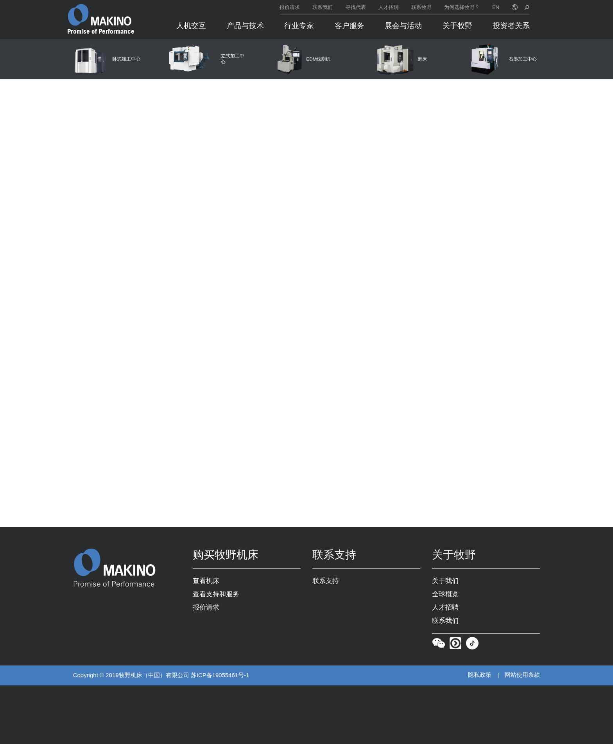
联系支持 (325, 581)
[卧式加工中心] (106, 59)
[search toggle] (527, 7)
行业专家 (299, 25)
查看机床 (206, 581)
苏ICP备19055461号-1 (220, 675)
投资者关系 (511, 25)
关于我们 (445, 581)
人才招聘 (388, 7)
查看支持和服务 (216, 594)
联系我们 (322, 7)
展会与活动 (403, 25)
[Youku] (455, 645)
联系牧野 (421, 7)
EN (495, 7)
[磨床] (402, 59)
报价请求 (290, 7)
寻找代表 (356, 7)
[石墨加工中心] (500, 59)
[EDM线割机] (303, 59)
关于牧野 (457, 25)
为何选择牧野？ (462, 7)
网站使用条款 (522, 675)
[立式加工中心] (204, 59)
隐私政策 (479, 675)
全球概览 (445, 594)
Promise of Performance (100, 31)
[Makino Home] (99, 15)
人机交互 (191, 25)
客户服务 (349, 25)
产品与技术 (245, 25)
